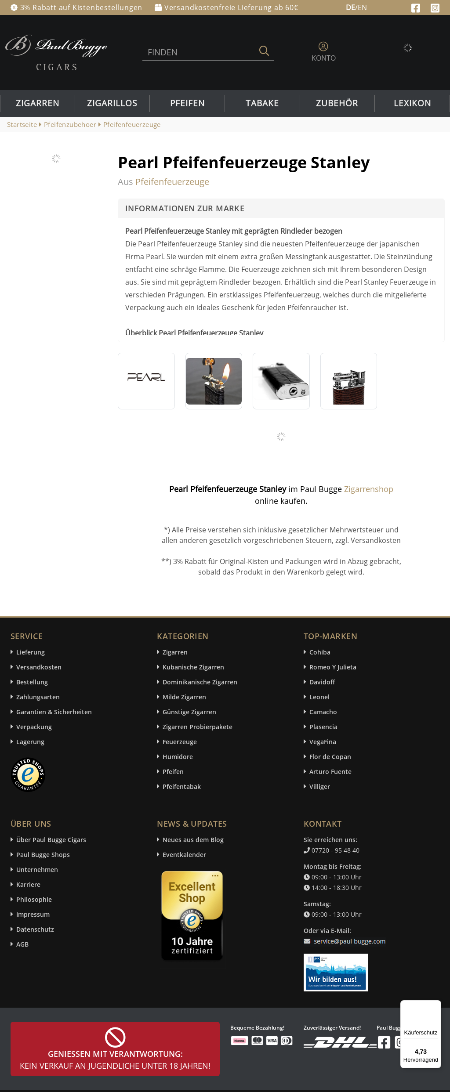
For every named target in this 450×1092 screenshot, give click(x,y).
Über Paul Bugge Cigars (51, 839)
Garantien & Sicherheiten (54, 712)
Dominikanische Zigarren (200, 682)
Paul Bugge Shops (43, 854)
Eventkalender (184, 854)
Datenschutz (35, 929)
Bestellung (32, 682)
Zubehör (337, 103)
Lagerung (30, 742)
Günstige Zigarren (189, 712)
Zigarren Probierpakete (197, 727)
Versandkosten (39, 667)
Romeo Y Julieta (332, 667)
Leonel (319, 697)
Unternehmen (37, 869)
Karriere (28, 884)
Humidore (178, 756)
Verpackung (34, 727)
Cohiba (319, 652)
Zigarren (37, 103)
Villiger (319, 786)
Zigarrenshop (368, 489)
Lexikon (412, 103)
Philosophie (34, 899)
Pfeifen (187, 103)
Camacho (323, 712)
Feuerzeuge (180, 742)
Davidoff (322, 682)
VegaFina (322, 742)
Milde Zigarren (184, 697)
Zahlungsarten (38, 697)
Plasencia (323, 727)
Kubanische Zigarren (193, 667)
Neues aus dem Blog (193, 839)
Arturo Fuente (330, 771)
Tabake (262, 103)
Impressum (33, 914)
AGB (22, 944)
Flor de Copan (330, 756)
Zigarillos (112, 103)
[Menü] (436, 1005)
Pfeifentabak (182, 786)
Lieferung (30, 652)
